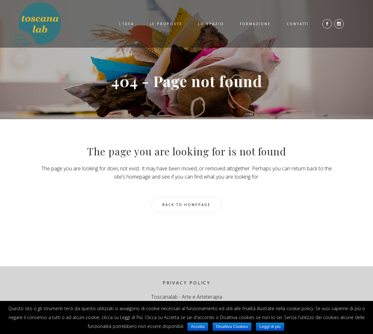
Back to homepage (186, 204)
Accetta (198, 326)
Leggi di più (270, 326)
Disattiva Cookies (232, 326)
